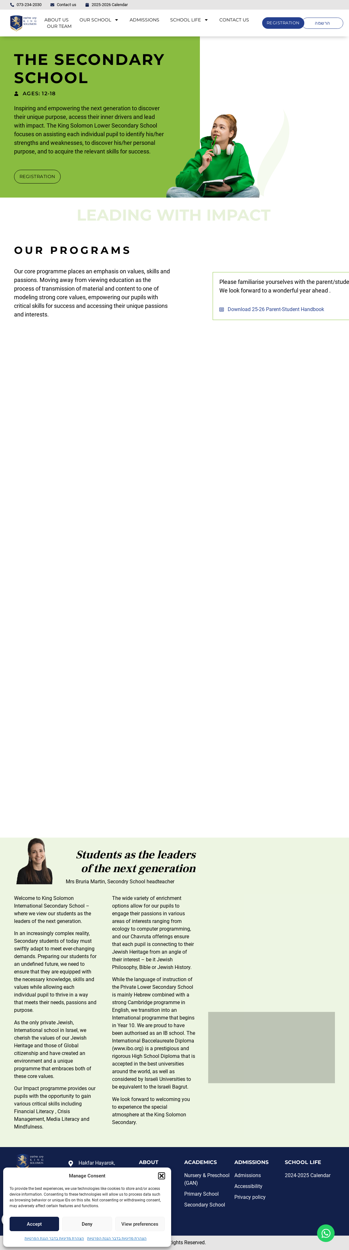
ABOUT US (56, 20)
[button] (161, 1176)
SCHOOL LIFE (189, 20)
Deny (87, 1224)
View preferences (139, 1224)
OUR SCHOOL (99, 20)
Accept (34, 1224)
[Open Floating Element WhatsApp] (326, 1233)
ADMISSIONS (144, 20)
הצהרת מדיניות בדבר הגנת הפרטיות (54, 1238)
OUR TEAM (59, 26)
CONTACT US (234, 20)
